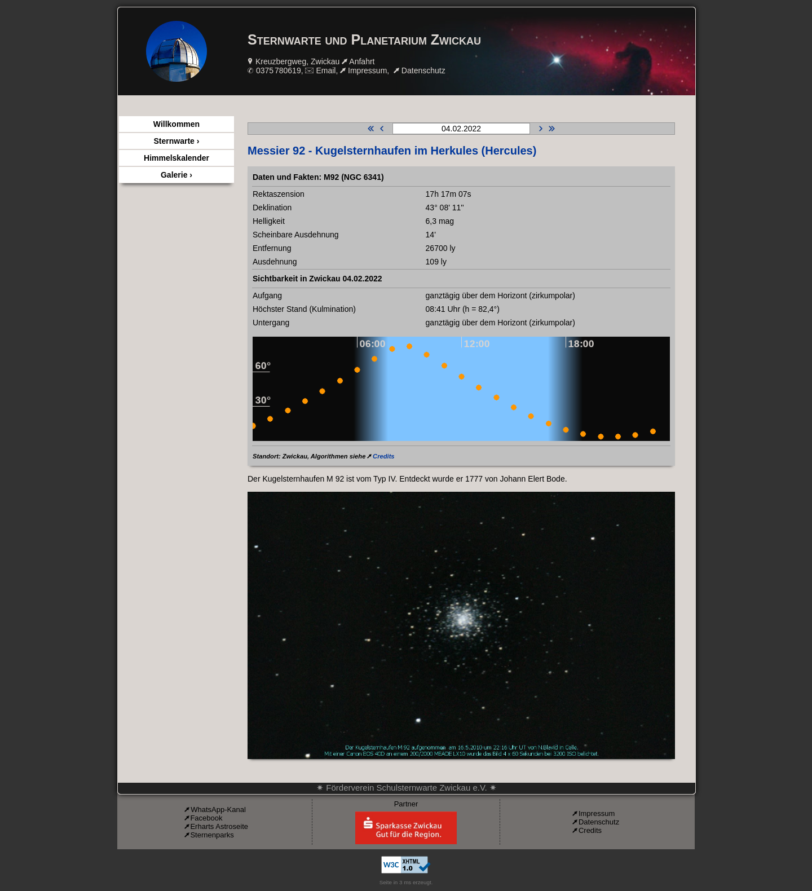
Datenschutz (423, 70)
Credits (384, 456)
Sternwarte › (177, 140)
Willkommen (176, 124)
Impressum (367, 70)
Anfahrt (361, 61)
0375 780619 (278, 70)
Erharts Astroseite (219, 826)
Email (326, 70)
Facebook (206, 818)
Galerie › (176, 174)
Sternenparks (211, 835)
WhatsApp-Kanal (218, 809)
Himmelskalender (176, 157)
